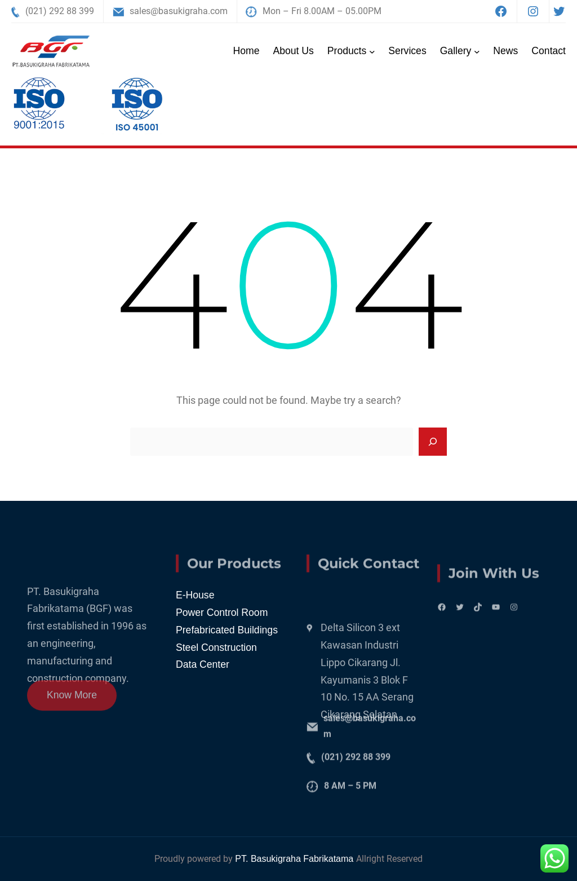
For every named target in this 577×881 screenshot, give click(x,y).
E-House (195, 595)
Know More (72, 702)
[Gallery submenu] (477, 51)
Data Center (202, 664)
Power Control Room (222, 612)
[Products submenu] (372, 51)
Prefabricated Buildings (227, 630)
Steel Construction (216, 647)
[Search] (433, 442)
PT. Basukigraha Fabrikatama (295, 859)
